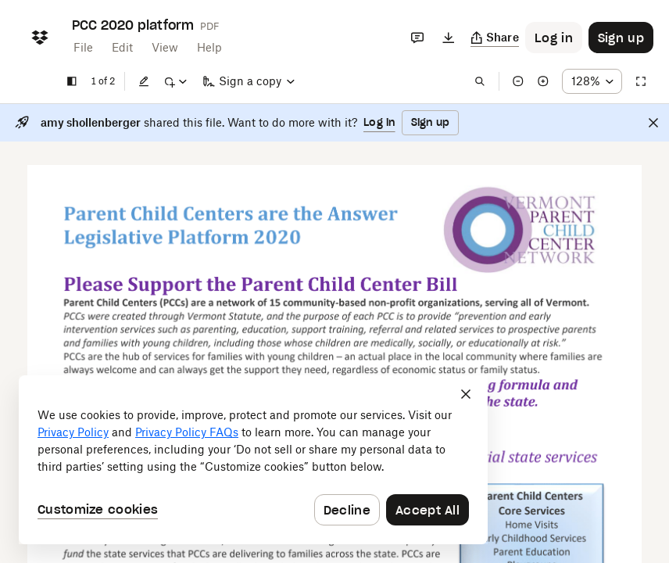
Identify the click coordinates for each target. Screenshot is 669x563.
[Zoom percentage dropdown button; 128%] (592, 81)
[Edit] (143, 81)
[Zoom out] (518, 81)
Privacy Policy (73, 432)
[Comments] (417, 37)
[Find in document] (479, 81)
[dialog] (253, 459)
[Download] (448, 37)
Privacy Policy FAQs (186, 432)
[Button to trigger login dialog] (553, 37)
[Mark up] (175, 81)
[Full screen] (640, 81)
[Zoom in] (543, 81)
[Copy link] (495, 37)
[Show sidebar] (71, 81)
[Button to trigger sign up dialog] (621, 37)
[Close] (653, 122)
